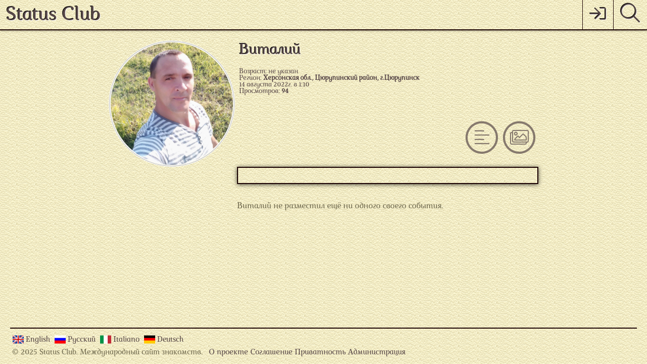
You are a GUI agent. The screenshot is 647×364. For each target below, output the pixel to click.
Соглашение (271, 352)
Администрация (376, 352)
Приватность (320, 352)
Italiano (127, 340)
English (39, 340)
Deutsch (170, 340)
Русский (83, 340)
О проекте (228, 352)
